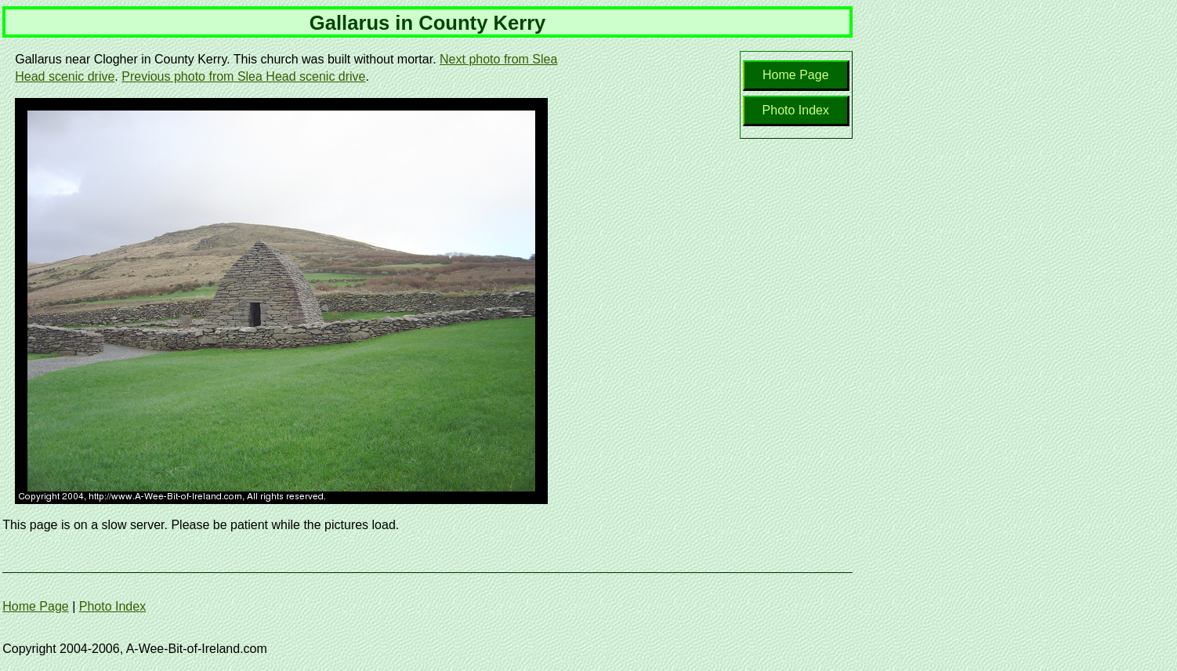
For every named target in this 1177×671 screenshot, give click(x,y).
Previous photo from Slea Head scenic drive (243, 76)
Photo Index (795, 110)
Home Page (795, 75)
